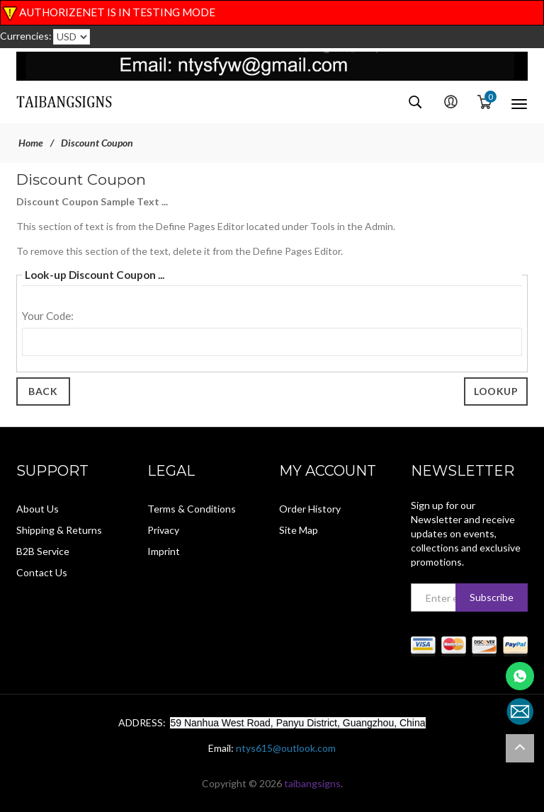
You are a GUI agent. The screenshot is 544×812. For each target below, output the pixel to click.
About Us (37, 509)
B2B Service (42, 551)
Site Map (298, 530)
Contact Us (41, 572)
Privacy (163, 530)
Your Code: (48, 315)
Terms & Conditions (191, 509)
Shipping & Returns (59, 530)
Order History (310, 509)
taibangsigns (312, 783)
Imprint (163, 551)
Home (30, 143)
